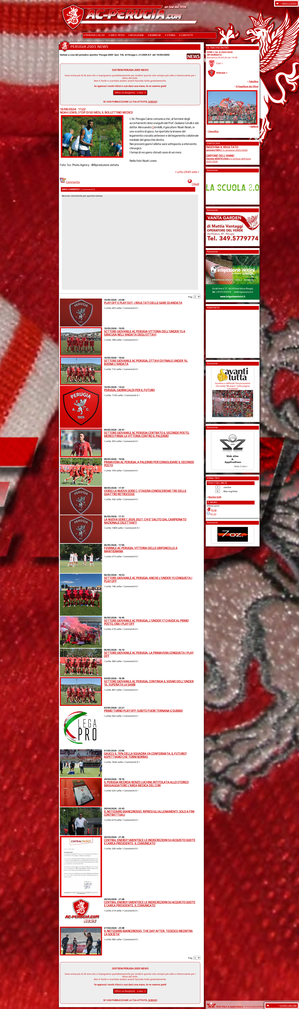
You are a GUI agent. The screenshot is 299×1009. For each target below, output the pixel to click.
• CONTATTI (186, 35)
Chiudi (193, 184)
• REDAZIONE (136, 35)
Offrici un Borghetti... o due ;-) (130, 92)
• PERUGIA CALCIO (94, 35)
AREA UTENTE (289, 3)
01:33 (213, 514)
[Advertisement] (217, 333)
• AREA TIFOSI (117, 35)
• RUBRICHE (154, 35)
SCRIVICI (152, 101)
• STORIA (170, 35)
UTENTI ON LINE (288, 1005)
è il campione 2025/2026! (227, 150)
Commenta (70, 182)
